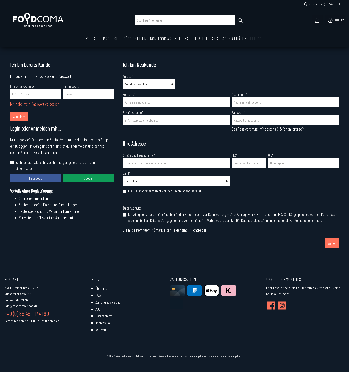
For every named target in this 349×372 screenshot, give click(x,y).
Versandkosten (166, 356)
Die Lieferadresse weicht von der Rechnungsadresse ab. (165, 190)
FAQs (98, 295)
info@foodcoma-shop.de (20, 305)
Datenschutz (103, 315)
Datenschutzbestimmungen (258, 220)
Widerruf (101, 329)
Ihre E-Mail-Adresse (22, 86)
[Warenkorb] (335, 20)
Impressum (102, 322)
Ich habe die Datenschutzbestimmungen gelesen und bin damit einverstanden (56, 165)
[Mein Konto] (317, 20)
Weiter (332, 243)
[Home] (87, 38)
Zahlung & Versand (107, 302)
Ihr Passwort (71, 86)
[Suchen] (240, 20)
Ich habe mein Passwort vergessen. (35, 103)
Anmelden (19, 116)
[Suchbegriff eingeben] (185, 20)
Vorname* (129, 94)
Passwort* (238, 112)
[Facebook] (271, 305)
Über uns (101, 288)
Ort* (270, 155)
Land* (126, 173)
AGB (98, 309)
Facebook (35, 178)
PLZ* (234, 155)
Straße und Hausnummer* (139, 155)
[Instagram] (282, 305)
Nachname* (239, 94)
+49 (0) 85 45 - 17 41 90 (332, 4)
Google (88, 178)
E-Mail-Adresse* (133, 112)
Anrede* (128, 76)
